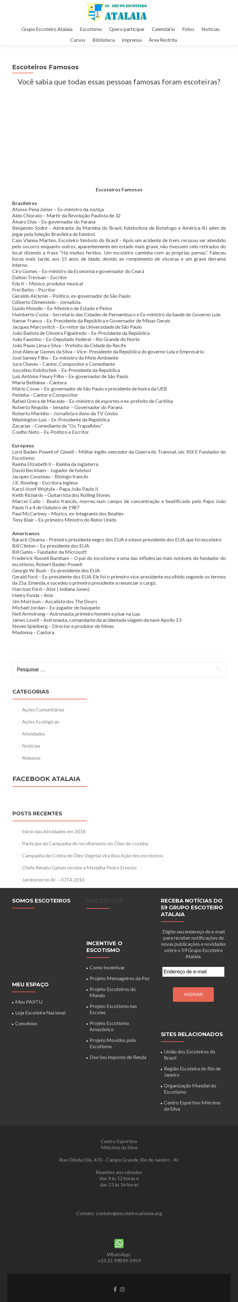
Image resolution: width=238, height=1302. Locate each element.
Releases (31, 770)
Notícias (210, 29)
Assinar (193, 1006)
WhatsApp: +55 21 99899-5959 (119, 1270)
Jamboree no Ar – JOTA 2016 (53, 892)
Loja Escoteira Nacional (40, 1025)
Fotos (188, 29)
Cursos (77, 40)
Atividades (33, 746)
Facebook (105, 913)
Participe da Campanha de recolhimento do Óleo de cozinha (85, 856)
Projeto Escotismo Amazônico (109, 1038)
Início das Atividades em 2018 (54, 844)
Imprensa (132, 40)
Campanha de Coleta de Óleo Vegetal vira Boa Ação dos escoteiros (92, 868)
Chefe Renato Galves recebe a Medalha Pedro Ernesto (79, 880)
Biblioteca (103, 40)
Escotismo (91, 29)
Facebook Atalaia (46, 791)
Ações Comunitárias (43, 722)
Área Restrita (163, 40)
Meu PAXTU (28, 1014)
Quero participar (127, 29)
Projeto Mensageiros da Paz (120, 990)
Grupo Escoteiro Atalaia (47, 29)
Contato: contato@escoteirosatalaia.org (119, 1225)
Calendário (163, 29)
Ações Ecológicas (40, 734)
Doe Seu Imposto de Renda (118, 1069)
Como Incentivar (107, 980)
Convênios (26, 1036)
